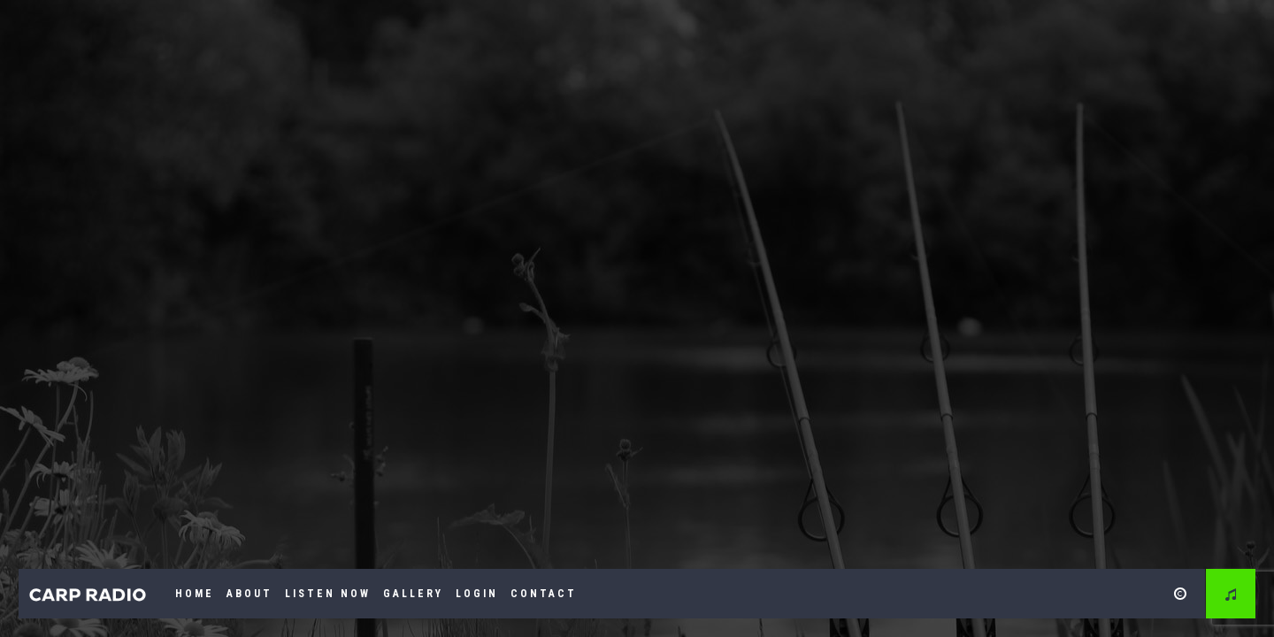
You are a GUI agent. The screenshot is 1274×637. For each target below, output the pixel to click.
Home (194, 593)
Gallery (413, 593)
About (249, 593)
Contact (543, 593)
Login (477, 593)
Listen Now (328, 593)
